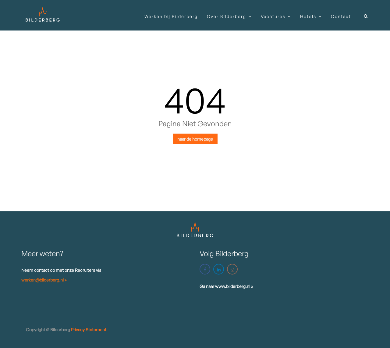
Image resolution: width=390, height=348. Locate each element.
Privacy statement (88, 329)
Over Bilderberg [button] (226, 16)
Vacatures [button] (273, 16)
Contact (341, 16)
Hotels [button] (308, 16)
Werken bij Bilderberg (171, 16)
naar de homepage (195, 139)
